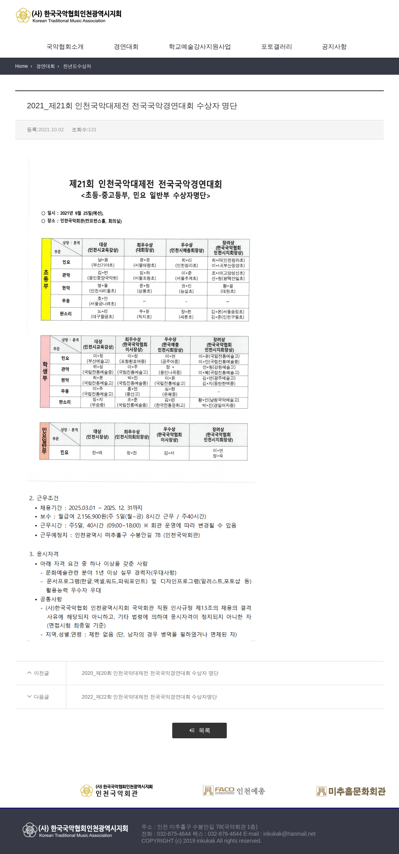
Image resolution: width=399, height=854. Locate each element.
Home (21, 66)
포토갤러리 (276, 46)
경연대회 (126, 46)
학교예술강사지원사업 (200, 46)
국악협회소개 (65, 46)
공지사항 (334, 46)
